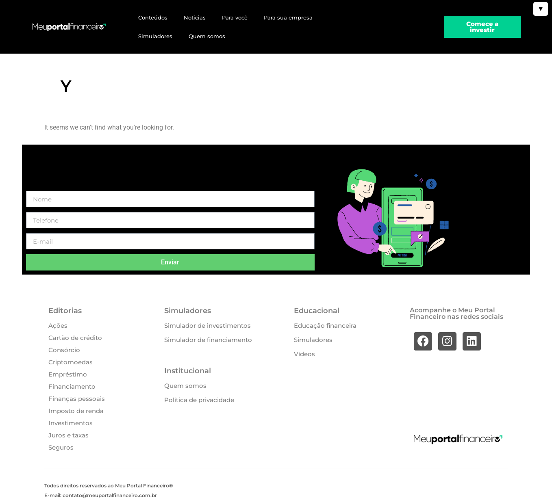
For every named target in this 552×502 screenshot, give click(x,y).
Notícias (195, 17)
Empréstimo (67, 374)
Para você (235, 17)
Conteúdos (152, 17)
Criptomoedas (70, 362)
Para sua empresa (288, 17)
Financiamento (72, 386)
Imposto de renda (76, 411)
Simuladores (155, 36)
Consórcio (64, 350)
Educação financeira (325, 325)
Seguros (61, 447)
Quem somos (207, 36)
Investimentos (70, 423)
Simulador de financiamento (208, 340)
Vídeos (304, 354)
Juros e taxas (68, 435)
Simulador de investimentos (207, 325)
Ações (57, 325)
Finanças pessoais (76, 398)
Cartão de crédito (75, 338)
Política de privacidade (199, 400)
